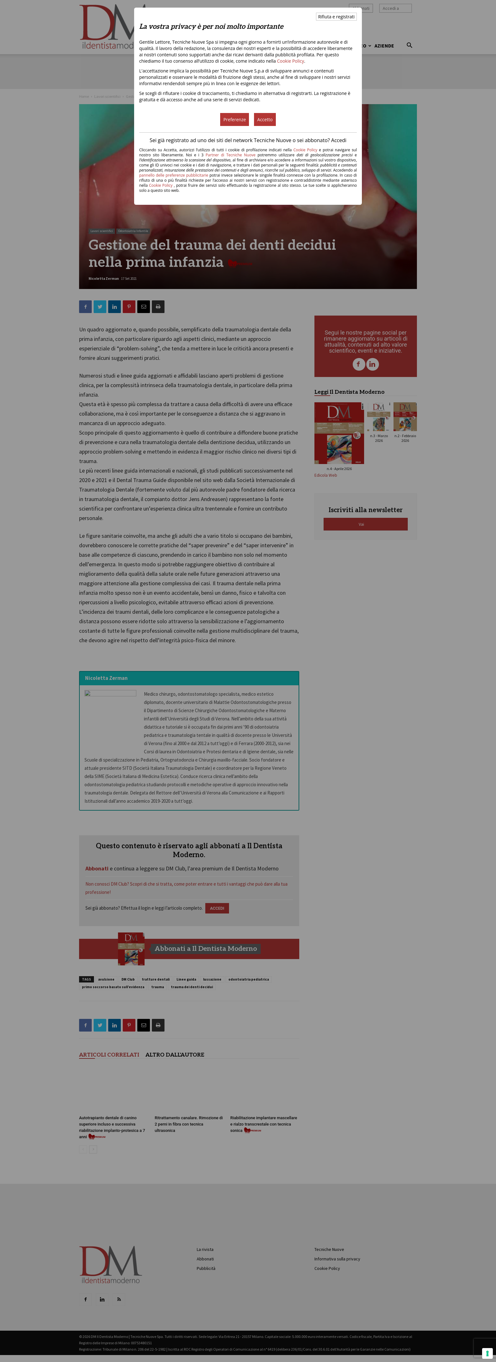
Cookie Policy (290, 61)
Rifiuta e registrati (336, 17)
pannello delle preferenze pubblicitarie (173, 175)
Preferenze (234, 119)
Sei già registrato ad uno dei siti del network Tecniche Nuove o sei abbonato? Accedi (248, 140)
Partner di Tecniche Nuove (231, 155)
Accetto (265, 119)
